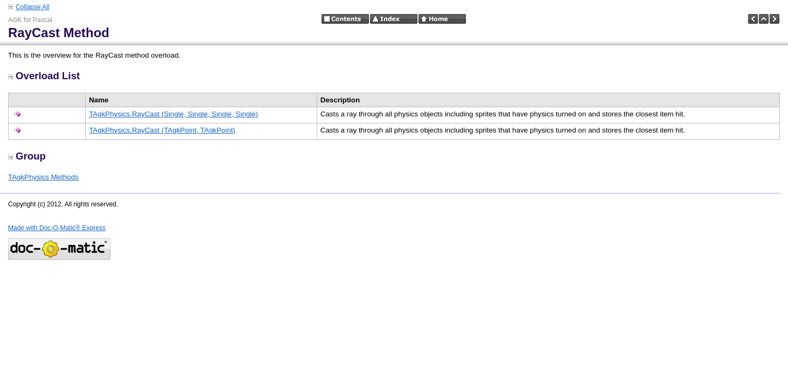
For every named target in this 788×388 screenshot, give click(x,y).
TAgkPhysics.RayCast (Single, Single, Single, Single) (173, 114)
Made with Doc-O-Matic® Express (57, 228)
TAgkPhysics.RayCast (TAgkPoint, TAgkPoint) (162, 130)
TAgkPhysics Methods (43, 177)
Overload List (44, 75)
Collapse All (33, 7)
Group (27, 156)
